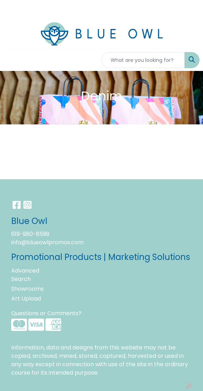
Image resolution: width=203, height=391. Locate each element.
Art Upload (26, 299)
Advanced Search (25, 275)
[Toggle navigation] (11, 60)
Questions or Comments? (46, 313)
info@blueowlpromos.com (47, 242)
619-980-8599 (30, 234)
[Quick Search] (143, 60)
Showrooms (27, 289)
